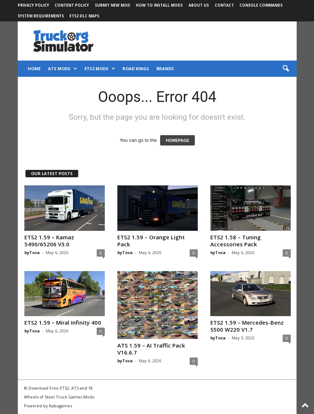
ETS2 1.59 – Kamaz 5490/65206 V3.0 (49, 240)
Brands (165, 68)
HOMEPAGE (177, 140)
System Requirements (41, 15)
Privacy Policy (33, 5)
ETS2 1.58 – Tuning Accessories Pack (235, 240)
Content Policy (72, 5)
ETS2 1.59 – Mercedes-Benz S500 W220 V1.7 (247, 326)
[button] (285, 69)
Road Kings (136, 68)
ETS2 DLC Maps (84, 15)
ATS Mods (62, 69)
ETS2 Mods (99, 69)
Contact (224, 5)
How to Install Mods (159, 5)
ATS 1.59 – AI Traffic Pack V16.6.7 (151, 349)
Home (34, 68)
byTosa (32, 252)
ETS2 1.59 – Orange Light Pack (151, 240)
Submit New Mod (112, 5)
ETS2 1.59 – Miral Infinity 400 (62, 322)
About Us (199, 5)
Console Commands (261, 5)
